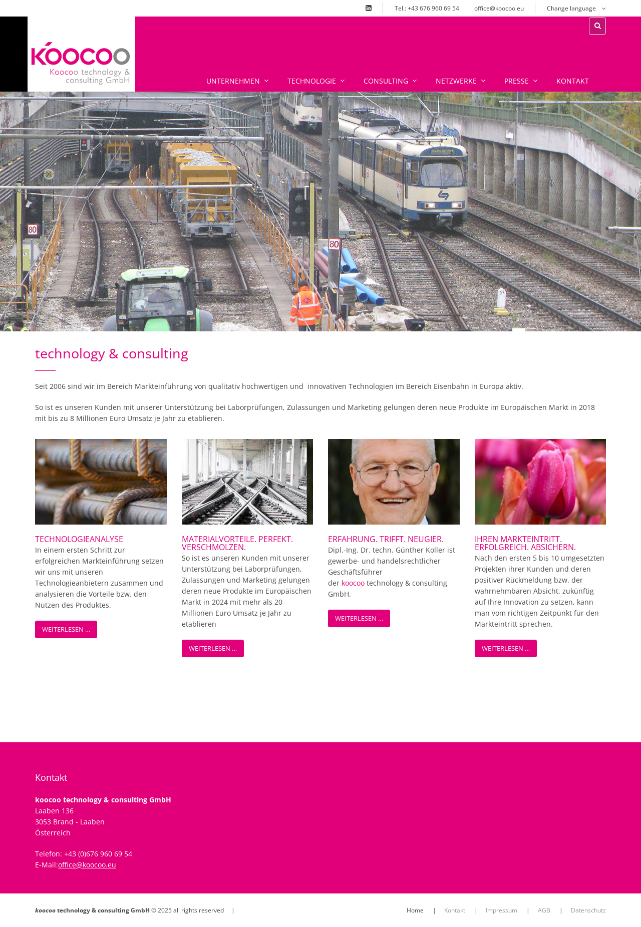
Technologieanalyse (79, 539)
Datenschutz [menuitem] (588, 910)
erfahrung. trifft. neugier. (386, 539)
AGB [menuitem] (544, 910)
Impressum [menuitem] (501, 910)
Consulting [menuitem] (369, 81)
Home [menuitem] (415, 910)
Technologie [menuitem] (295, 81)
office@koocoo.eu (499, 8)
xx (140, 53)
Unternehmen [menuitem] (216, 81)
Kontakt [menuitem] (551, 81)
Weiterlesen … (66, 629)
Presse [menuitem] (499, 81)
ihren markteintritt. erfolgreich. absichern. (525, 543)
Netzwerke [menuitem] (439, 81)
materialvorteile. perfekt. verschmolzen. (237, 543)
